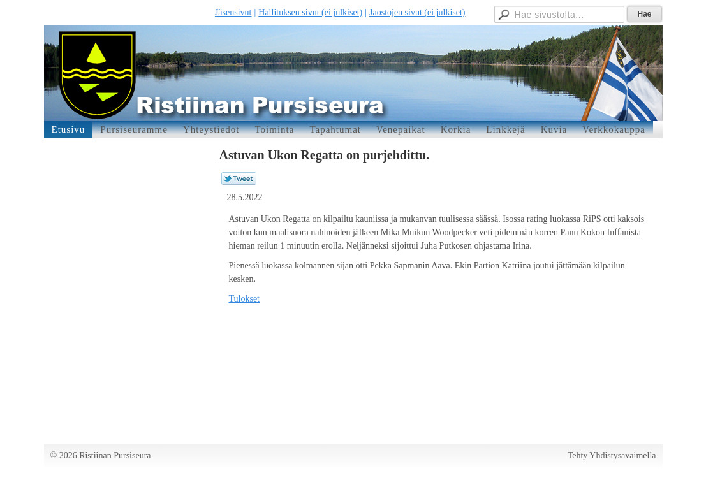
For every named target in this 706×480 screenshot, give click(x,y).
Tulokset (244, 298)
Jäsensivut (233, 12)
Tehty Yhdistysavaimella (612, 455)
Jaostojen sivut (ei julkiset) (417, 12)
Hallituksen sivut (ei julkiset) (310, 12)
